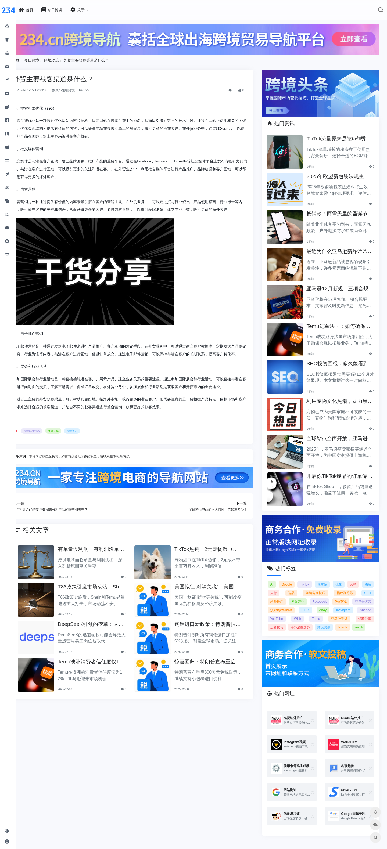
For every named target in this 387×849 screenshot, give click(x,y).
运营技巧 (333, 621)
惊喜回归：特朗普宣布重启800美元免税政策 (215, 675)
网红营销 (320, 596)
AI (277, 578)
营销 (368, 578)
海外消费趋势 (361, 621)
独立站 (333, 578)
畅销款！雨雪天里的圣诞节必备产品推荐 (340, 210)
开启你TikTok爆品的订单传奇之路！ (340, 472)
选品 (312, 587)
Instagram (283, 613)
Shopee (305, 613)
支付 (295, 587)
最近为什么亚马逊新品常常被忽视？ (340, 248)
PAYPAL (365, 596)
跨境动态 (67, 58)
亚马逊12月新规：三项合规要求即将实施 (341, 285)
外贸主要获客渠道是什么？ (102, 58)
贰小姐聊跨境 (79, 89)
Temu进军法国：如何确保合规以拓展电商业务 (342, 323)
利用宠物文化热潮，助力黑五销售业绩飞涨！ (340, 398)
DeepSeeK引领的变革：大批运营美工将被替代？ (102, 638)
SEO (279, 596)
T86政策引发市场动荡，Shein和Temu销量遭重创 (104, 600)
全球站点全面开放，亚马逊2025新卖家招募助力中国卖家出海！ (341, 435)
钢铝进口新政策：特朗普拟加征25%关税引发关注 (214, 638)
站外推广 (298, 596)
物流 (279, 587)
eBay (367, 604)
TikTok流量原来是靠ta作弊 (340, 135)
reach (317, 630)
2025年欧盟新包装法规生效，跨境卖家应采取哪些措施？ (340, 173)
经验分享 (69, 445)
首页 (31, 58)
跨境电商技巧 (48, 445)
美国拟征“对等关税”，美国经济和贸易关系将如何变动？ (215, 600)
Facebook (343, 596)
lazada (301, 630)
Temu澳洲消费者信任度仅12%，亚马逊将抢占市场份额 (104, 675)
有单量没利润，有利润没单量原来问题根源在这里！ (102, 563)
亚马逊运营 (284, 604)
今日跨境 (47, 58)
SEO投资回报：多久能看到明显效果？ (341, 360)
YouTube (328, 613)
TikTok (313, 578)
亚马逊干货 (284, 621)
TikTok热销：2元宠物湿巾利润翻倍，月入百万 (215, 563)
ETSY (345, 604)
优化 (351, 578)
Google (294, 578)
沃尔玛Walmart (316, 604)
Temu (367, 613)
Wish (349, 613)
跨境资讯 (88, 445)
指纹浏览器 (363, 587)
